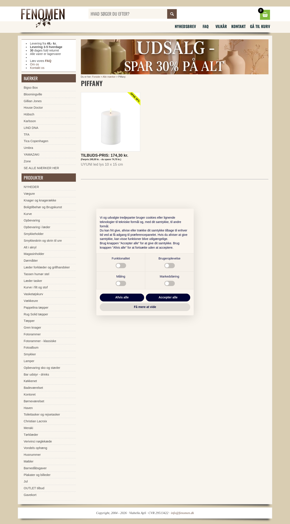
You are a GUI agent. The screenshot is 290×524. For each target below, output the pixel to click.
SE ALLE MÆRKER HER (41, 168)
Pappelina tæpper (36, 307)
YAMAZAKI (31, 154)
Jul (26, 481)
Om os (34, 64)
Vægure (29, 193)
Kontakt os (37, 68)
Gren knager (32, 327)
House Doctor (33, 107)
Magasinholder (34, 254)
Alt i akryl (30, 247)
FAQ (206, 26)
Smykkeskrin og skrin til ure (43, 240)
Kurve (28, 214)
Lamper (29, 361)
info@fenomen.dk (182, 513)
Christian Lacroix (35, 421)
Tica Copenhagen (36, 141)
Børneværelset (34, 401)
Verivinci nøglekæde (38, 441)
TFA (26, 134)
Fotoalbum (31, 347)
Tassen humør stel (36, 274)
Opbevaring (32, 220)
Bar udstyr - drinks (36, 374)
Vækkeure (31, 301)
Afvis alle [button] (121, 297)
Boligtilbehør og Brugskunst (43, 207)
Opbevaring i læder (37, 227)
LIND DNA (31, 128)
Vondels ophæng (35, 448)
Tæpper (29, 321)
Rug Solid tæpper (36, 314)
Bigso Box (31, 87)
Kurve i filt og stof (36, 287)
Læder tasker (33, 281)
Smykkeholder (33, 234)
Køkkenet (30, 381)
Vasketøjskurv (33, 294)
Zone (27, 161)
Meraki (28, 428)
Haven (28, 408)
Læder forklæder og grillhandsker (47, 267)
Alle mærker (109, 76)
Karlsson (30, 121)
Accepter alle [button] (167, 297)
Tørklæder (31, 434)
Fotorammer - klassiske (40, 341)
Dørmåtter (31, 260)
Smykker (30, 354)
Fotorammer (32, 334)
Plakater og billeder (37, 475)
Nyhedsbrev (185, 26)
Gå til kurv (260, 26)
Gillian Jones (33, 101)
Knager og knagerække (40, 200)
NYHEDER (31, 187)
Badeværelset (33, 387)
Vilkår (221, 26)
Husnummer (32, 454)
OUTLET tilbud (34, 488)
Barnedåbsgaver (35, 468)
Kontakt (238, 26)
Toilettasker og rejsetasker (42, 414)
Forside (96, 76)
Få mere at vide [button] (145, 307)
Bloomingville (33, 94)
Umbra (28, 148)
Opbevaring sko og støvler (42, 367)
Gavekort (30, 495)
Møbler (28, 461)
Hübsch (29, 114)
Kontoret (29, 394)
